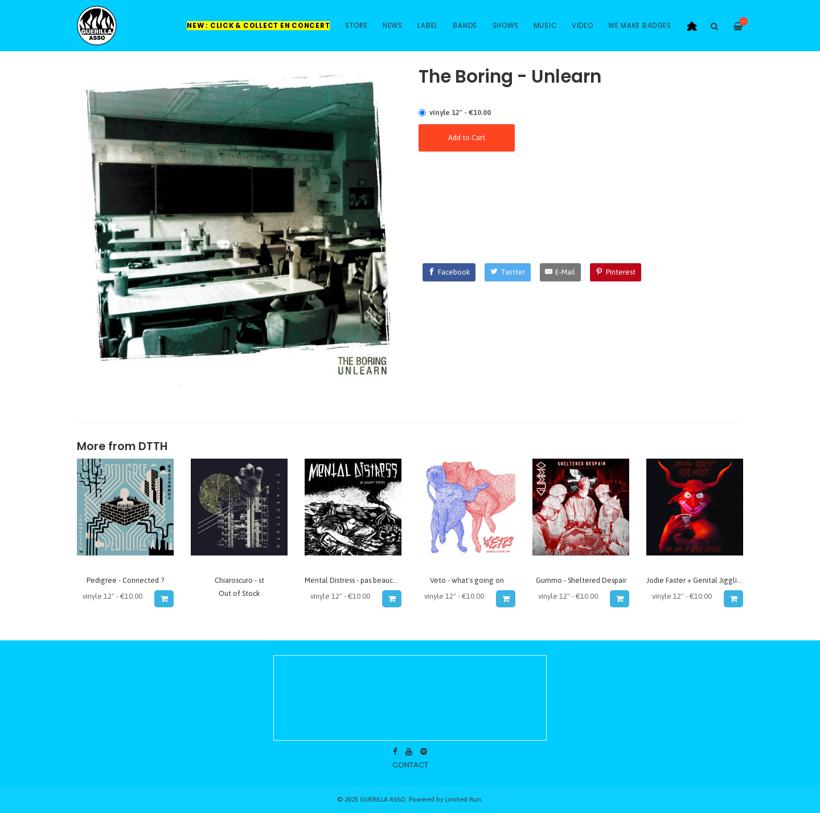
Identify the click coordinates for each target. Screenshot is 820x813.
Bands (465, 25)
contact (410, 764)
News (393, 25)
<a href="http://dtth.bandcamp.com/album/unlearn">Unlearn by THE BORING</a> (581, 197)
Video (582, 25)
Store (356, 25)
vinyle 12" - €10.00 (460, 112)
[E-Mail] (560, 272)
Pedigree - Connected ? (125, 580)
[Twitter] (508, 272)
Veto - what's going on (467, 580)
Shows (506, 25)
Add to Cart (466, 137)
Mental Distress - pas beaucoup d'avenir (369, 580)
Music (545, 25)
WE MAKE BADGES (639, 25)
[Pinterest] (615, 272)
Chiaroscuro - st (239, 580)
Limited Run (463, 799)
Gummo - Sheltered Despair (581, 580)
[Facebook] (449, 272)
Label (427, 25)
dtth (152, 446)
